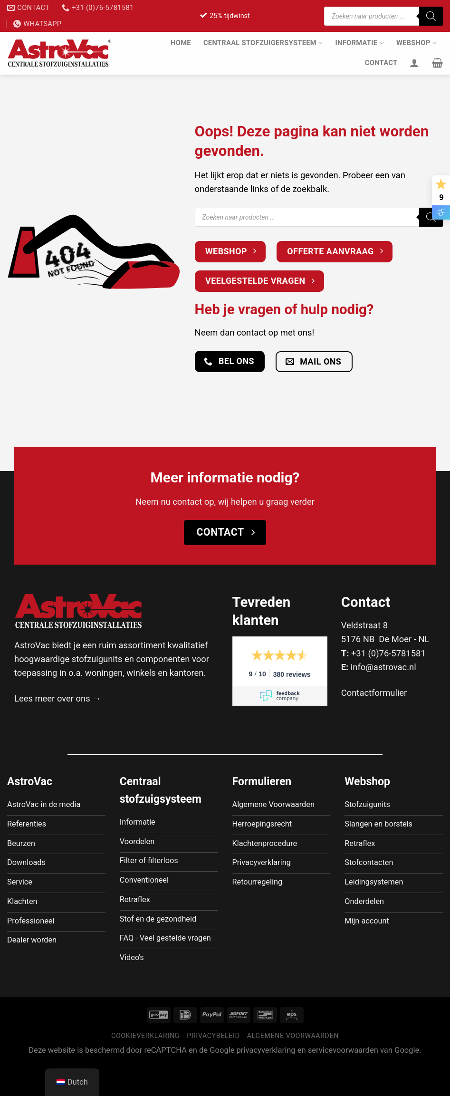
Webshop (416, 43)
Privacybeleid (213, 1067)
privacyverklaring (266, 1081)
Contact (381, 62)
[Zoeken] (431, 16)
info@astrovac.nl (383, 667)
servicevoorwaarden (343, 1081)
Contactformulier (374, 693)
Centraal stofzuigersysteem (263, 43)
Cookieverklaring (145, 1067)
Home (181, 42)
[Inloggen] (414, 62)
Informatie (359, 43)
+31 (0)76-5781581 (388, 653)
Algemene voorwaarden (293, 1067)
